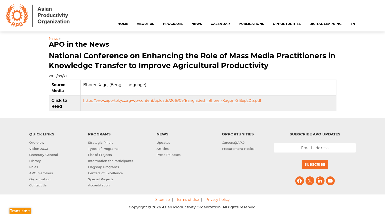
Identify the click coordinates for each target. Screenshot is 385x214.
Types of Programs (103, 149)
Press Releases (169, 155)
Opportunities (287, 24)
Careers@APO (233, 142)
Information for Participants (110, 161)
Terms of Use (188, 199)
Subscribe (315, 164)
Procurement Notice (238, 149)
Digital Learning (325, 24)
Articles (163, 149)
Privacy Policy (218, 199)
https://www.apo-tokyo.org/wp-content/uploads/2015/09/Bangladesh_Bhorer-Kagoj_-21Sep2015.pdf (172, 100)
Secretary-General (43, 155)
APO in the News (79, 44)
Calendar (220, 24)
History (35, 161)
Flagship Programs (103, 167)
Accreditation (99, 185)
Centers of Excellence (105, 173)
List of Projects (100, 155)
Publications (251, 24)
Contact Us (38, 185)
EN (352, 24)
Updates (163, 142)
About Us (145, 24)
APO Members (41, 173)
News (196, 24)
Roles (33, 167)
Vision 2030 (38, 149)
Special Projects (101, 179)
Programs (173, 24)
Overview (36, 142)
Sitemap (162, 199)
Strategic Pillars (100, 142)
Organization (39, 179)
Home (123, 24)
